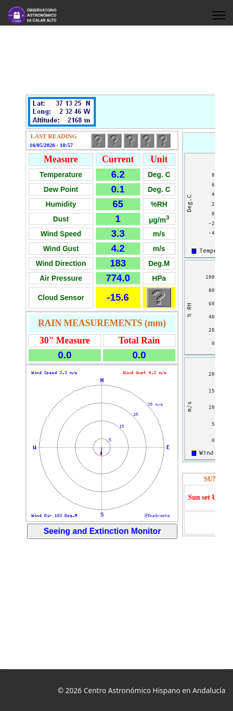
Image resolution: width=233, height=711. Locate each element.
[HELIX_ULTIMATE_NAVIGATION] (219, 15)
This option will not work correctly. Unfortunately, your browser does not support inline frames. (116, 346)
